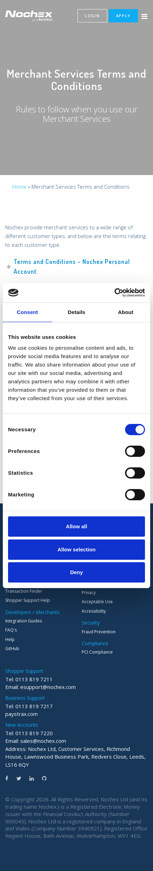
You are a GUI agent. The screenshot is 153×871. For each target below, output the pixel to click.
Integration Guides (23, 621)
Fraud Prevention (99, 632)
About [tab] (125, 312)
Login (92, 15)
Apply (123, 15)
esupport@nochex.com (48, 686)
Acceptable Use (97, 602)
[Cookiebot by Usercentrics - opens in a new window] (114, 292)
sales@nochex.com (43, 740)
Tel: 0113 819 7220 (29, 733)
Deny (76, 572)
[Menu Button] (144, 16)
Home (19, 186)
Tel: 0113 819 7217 (29, 706)
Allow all (76, 526)
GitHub (12, 648)
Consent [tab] (27, 312)
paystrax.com (21, 713)
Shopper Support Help (27, 600)
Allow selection (76, 549)
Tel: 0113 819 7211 (29, 679)
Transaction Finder (23, 591)
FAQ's (11, 630)
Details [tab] (76, 312)
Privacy (89, 592)
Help (10, 639)
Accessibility (94, 611)
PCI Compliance (97, 652)
